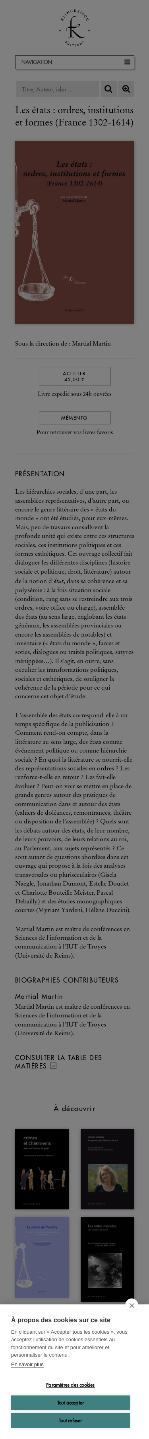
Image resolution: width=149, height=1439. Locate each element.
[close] (131, 1305)
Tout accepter (70, 1403)
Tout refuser (70, 1421)
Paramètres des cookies (70, 1385)
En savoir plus (27, 1364)
